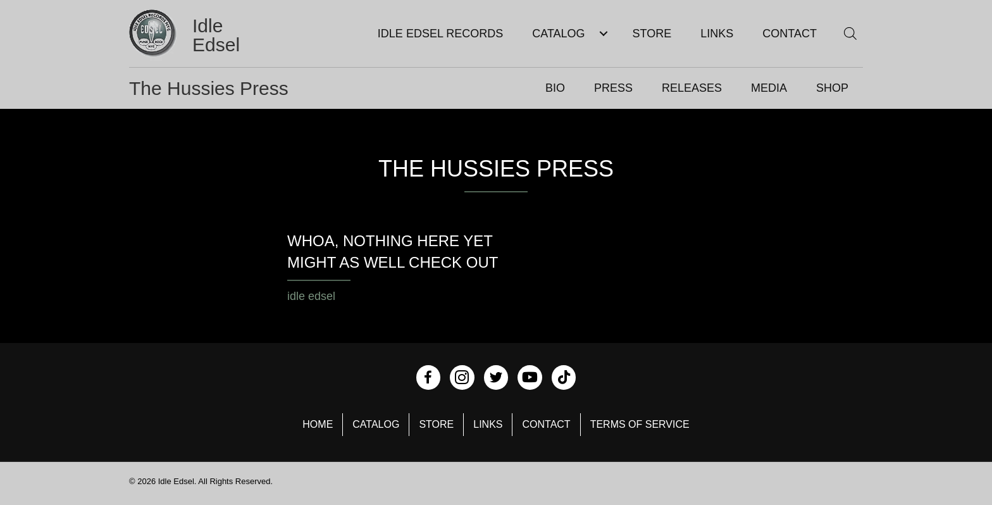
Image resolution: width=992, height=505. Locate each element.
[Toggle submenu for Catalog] (604, 34)
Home (317, 424)
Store (436, 424)
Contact (546, 424)
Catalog (375, 424)
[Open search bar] (850, 33)
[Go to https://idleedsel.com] (201, 35)
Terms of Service (640, 424)
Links (487, 424)
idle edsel (311, 296)
